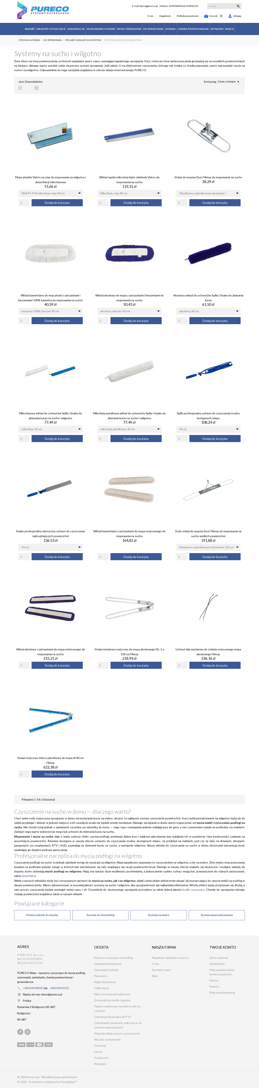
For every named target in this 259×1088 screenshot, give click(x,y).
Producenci (101, 1057)
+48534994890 (32, 988)
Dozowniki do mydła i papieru (112, 1000)
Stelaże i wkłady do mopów (42, 915)
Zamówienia (217, 963)
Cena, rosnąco (229, 81)
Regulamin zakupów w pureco (170, 957)
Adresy (214, 980)
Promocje (100, 1045)
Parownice (100, 976)
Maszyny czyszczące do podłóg (113, 957)
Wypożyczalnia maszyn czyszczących (117, 1033)
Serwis (98, 1051)
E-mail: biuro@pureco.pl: (145, 5)
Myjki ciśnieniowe (105, 982)
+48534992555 (59, 988)
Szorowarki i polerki (106, 970)
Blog (154, 976)
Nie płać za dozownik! (107, 1039)
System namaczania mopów (217, 915)
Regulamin (165, 15)
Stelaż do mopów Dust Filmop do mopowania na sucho (208, 177)
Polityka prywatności (188, 15)
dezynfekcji (28, 875)
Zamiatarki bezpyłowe (108, 963)
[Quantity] (24, 202)
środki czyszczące (193, 889)
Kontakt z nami (161, 970)
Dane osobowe (218, 957)
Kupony (214, 986)
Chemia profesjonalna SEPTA (112, 1017)
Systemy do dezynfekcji (100, 915)
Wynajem (100, 1064)
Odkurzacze (101, 988)
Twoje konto (222, 947)
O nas (150, 15)
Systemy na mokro (158, 915)
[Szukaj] (224, 6)
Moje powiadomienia (222, 992)
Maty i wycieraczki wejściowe (112, 994)
